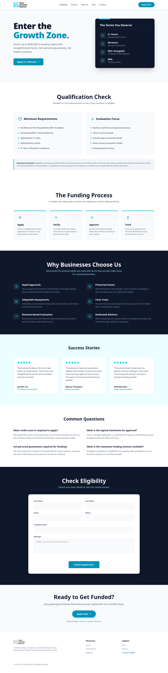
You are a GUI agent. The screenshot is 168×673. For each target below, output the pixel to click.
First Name (38, 501)
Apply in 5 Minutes (28, 61)
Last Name (89, 501)
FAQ (93, 4)
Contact (102, 4)
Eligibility (63, 4)
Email (36, 513)
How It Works (91, 649)
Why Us (85, 4)
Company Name (40, 525)
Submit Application (84, 564)
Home (88, 645)
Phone (87, 513)
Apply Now (146, 4)
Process (74, 4)
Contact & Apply (128, 652)
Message (37, 536)
